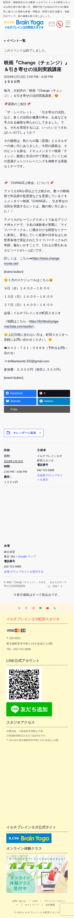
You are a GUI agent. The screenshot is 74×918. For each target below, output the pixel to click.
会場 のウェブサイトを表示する (23, 571)
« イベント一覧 (14, 40)
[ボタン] (52, 25)
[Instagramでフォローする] (33, 608)
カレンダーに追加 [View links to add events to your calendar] (24, 432)
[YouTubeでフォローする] (47, 608)
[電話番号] (59, 24)
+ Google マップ (26, 556)
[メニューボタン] (68, 24)
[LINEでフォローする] (40, 608)
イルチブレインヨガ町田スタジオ (33, 619)
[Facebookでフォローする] (26, 608)
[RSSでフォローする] (54, 608)
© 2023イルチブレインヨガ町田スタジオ (37, 912)
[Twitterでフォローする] (19, 608)
